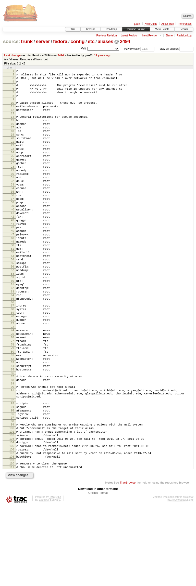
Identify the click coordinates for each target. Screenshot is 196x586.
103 (11, 512)
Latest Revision (129, 35)
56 (12, 307)
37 (12, 224)
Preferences (185, 23)
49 (12, 276)
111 (11, 545)
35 (12, 216)
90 (12, 450)
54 (12, 298)
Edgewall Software (49, 579)
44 (12, 255)
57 (12, 311)
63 (12, 337)
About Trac (167, 23)
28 (12, 185)
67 (12, 353)
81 (12, 413)
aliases (105, 41)
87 (12, 438)
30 (12, 194)
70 (12, 366)
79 (12, 404)
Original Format (98, 572)
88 (12, 442)
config (77, 41)
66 (12, 350)
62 (12, 333)
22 (12, 159)
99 (12, 494)
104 (11, 516)
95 (12, 478)
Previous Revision (106, 35)
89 (12, 446)
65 (12, 346)
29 (12, 190)
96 (12, 482)
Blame (169, 35)
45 (12, 259)
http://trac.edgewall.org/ (180, 579)
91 (12, 454)
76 (12, 391)
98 (12, 491)
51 (12, 285)
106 (11, 525)
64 (12, 341)
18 (12, 142)
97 (12, 487)
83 (12, 421)
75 (12, 387)
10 (12, 108)
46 (12, 263)
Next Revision (150, 35)
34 (12, 211)
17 (12, 138)
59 (12, 320)
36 (12, 220)
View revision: (132, 48)
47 (12, 268)
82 (12, 417)
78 (12, 400)
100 (11, 499)
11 (12, 113)
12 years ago (102, 55)
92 (12, 466)
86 (12, 434)
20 (12, 151)
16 (12, 133)
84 (12, 426)
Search (184, 29)
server (43, 41)
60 (12, 324)
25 (12, 172)
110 (11, 541)
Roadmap (111, 29)
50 (12, 281)
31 (12, 198)
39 (12, 233)
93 (12, 469)
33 (12, 207)
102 (11, 507)
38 (12, 229)
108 (11, 533)
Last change (12, 55)
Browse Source (136, 29)
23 (12, 164)
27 (12, 181)
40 (12, 237)
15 (12, 129)
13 (12, 121)
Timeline (90, 29)
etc (91, 41)
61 (12, 328)
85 (12, 430)
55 (12, 302)
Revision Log (184, 35)
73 (12, 379)
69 (12, 362)
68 (12, 357)
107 (11, 529)
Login (137, 23)
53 (12, 294)
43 (12, 250)
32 (12, 203)
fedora (60, 41)
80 (12, 408)
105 (11, 520)
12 (12, 117)
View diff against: (176, 48)
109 (11, 538)
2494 (125, 41)
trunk (27, 41)
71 (12, 370)
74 (12, 382)
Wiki (72, 29)
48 (12, 272)
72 (12, 375)
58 (12, 315)
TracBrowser (128, 562)
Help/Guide (150, 23)
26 (12, 177)
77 (12, 395)
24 (12, 168)
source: (11, 41)
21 (12, 155)
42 (12, 246)
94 (12, 474)
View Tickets (162, 29)
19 (12, 146)
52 (12, 289)
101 (11, 503)
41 (12, 242)
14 (12, 125)
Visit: (84, 48)
